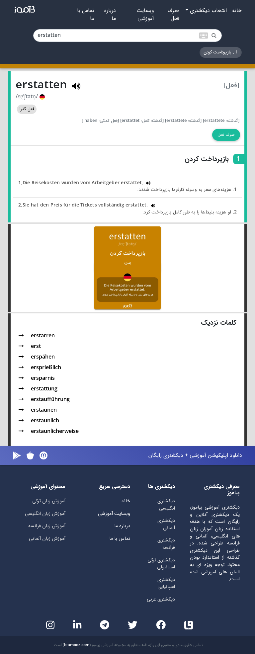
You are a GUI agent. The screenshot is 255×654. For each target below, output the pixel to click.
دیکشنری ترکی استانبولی (161, 563)
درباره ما (110, 15)
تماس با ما (85, 15)
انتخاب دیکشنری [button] (207, 11)
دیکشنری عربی (161, 599)
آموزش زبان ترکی (48, 501)
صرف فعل (173, 15)
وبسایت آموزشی (145, 15)
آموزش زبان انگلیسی (45, 514)
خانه (237, 11)
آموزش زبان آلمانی (47, 538)
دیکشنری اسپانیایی (166, 583)
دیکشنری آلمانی (166, 524)
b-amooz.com (76, 645)
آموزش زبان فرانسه (46, 526)
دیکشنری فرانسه (166, 543)
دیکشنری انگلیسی (166, 504)
